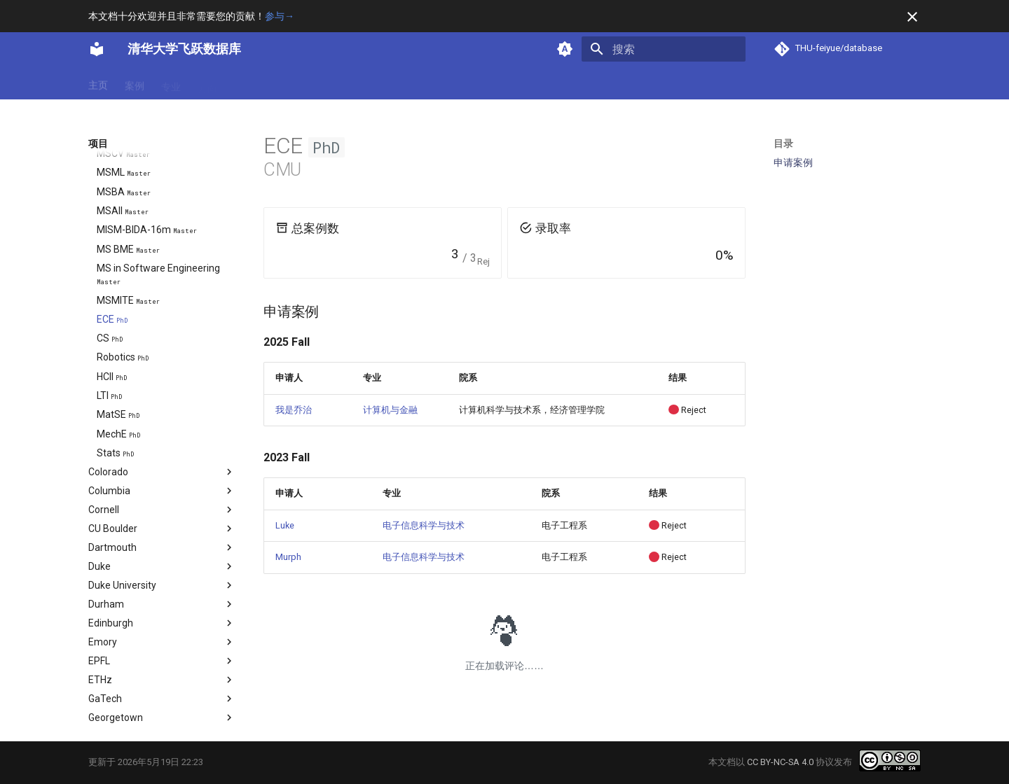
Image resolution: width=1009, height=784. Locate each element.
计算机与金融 (390, 410)
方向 (207, 83)
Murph (288, 557)
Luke (284, 525)
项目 (244, 83)
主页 (98, 83)
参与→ (279, 16)
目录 (783, 143)
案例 (134, 83)
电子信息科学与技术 (424, 525)
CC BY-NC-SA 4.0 (780, 762)
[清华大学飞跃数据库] (97, 49)
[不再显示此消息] (912, 16)
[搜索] (664, 49)
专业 (171, 83)
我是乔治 (293, 410)
